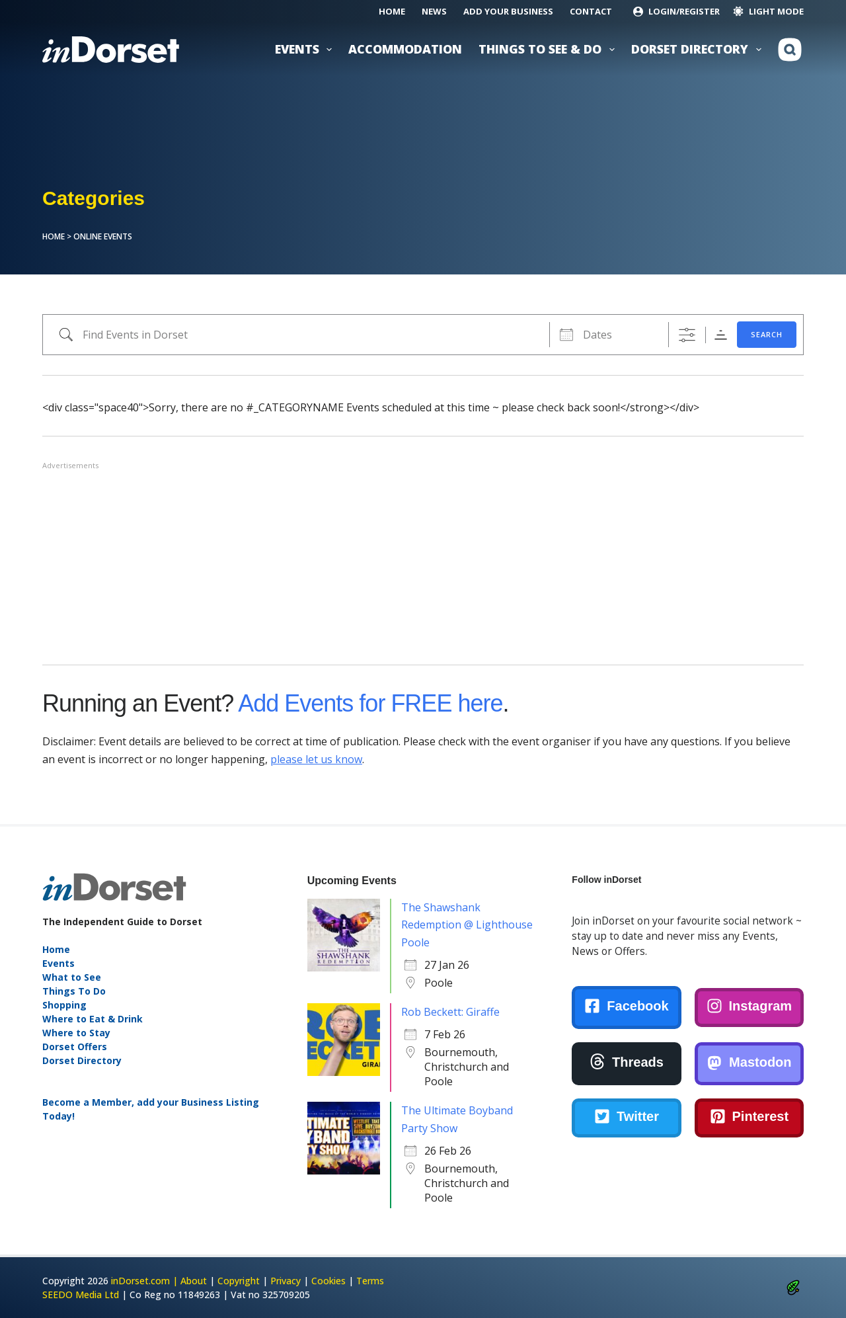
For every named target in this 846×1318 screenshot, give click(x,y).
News (434, 11)
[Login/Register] (676, 11)
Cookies (328, 1280)
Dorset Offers (74, 1046)
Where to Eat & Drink (92, 1018)
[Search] (790, 49)
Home (392, 11)
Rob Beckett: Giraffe (450, 1012)
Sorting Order (720, 335)
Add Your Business (508, 11)
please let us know (316, 759)
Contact (591, 11)
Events (306, 49)
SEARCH (767, 334)
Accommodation (405, 49)
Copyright (238, 1280)
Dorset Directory (699, 49)
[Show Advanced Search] (687, 335)
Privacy (285, 1280)
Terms (370, 1280)
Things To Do (74, 991)
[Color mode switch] (768, 11)
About (193, 1280)
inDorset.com (140, 1280)
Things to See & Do (549, 49)
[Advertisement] (423, 564)
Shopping (64, 1005)
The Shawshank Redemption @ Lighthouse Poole (467, 925)
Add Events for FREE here (370, 703)
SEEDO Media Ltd (80, 1294)
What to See (71, 977)
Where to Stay (76, 1032)
